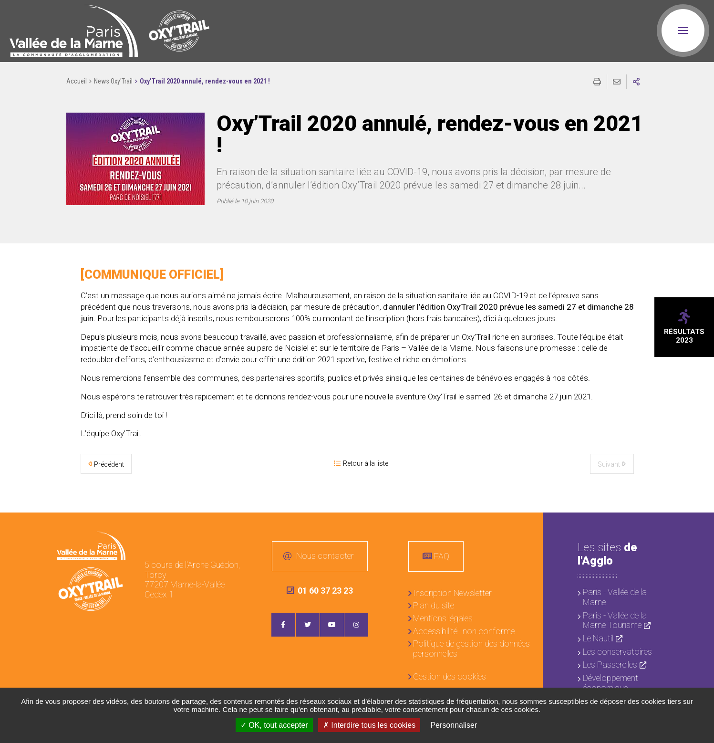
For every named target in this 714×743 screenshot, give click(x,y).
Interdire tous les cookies (369, 725)
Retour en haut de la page (699, 527)
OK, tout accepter (274, 725)
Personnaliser (453, 725)
